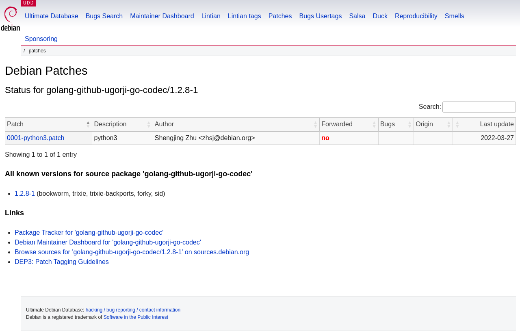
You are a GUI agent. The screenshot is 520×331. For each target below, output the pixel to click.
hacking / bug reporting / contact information (133, 310)
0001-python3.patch (35, 137)
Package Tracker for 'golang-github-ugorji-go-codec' (89, 232)
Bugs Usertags (320, 16)
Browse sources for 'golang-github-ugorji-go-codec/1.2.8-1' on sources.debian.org (132, 252)
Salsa (357, 16)
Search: (430, 106)
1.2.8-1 (25, 193)
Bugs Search (104, 16)
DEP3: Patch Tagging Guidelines (62, 261)
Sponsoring (41, 38)
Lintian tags (244, 16)
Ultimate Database (51, 16)
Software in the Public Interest (136, 317)
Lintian (211, 16)
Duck (380, 16)
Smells (454, 16)
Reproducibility (416, 16)
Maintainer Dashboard (162, 16)
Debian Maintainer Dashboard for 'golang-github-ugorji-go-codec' (108, 242)
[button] (87, 124)
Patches (280, 16)
